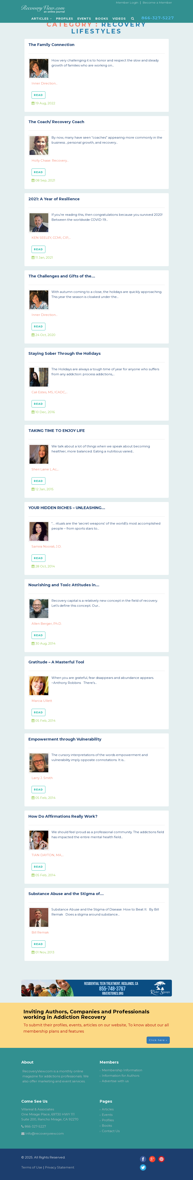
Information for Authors (120, 1076)
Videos (119, 18)
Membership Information (122, 1070)
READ (38, 95)
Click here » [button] (158, 1040)
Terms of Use (31, 1167)
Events (84, 18)
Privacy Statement (59, 1167)
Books (101, 18)
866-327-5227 (35, 1126)
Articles (41, 18)
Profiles (64, 18)
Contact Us (111, 1131)
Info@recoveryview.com (44, 1133)
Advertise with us (115, 1081)
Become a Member (157, 2)
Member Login (127, 2)
